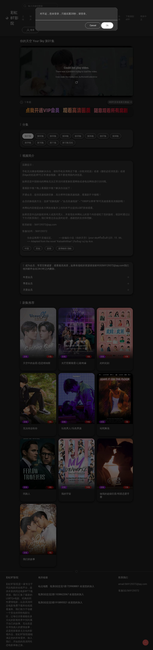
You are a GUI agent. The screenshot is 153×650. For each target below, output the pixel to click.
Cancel (93, 25)
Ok (107, 25)
